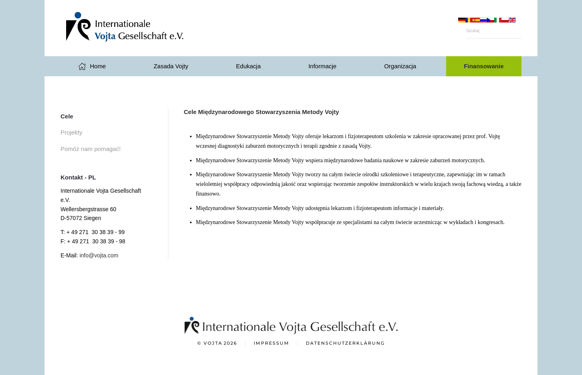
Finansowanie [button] (483, 66)
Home (92, 66)
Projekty (71, 132)
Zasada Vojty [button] (171, 66)
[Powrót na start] (141, 28)
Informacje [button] (322, 66)
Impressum (271, 343)
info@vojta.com (98, 255)
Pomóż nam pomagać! (91, 148)
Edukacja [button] (248, 66)
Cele (67, 116)
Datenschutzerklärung (345, 343)
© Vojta (217, 344)
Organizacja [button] (400, 66)
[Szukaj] (493, 30)
